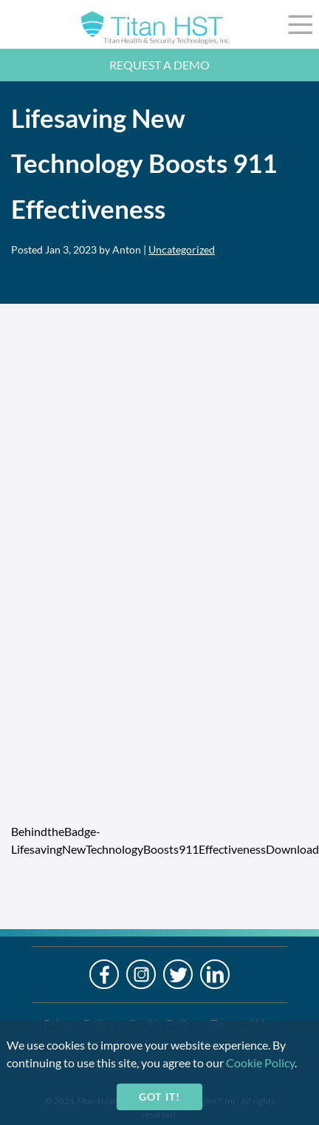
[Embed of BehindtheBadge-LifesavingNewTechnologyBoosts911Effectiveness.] (159, 596)
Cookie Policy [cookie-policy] (260, 1063)
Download (292, 849)
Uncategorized (181, 249)
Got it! (159, 1096)
